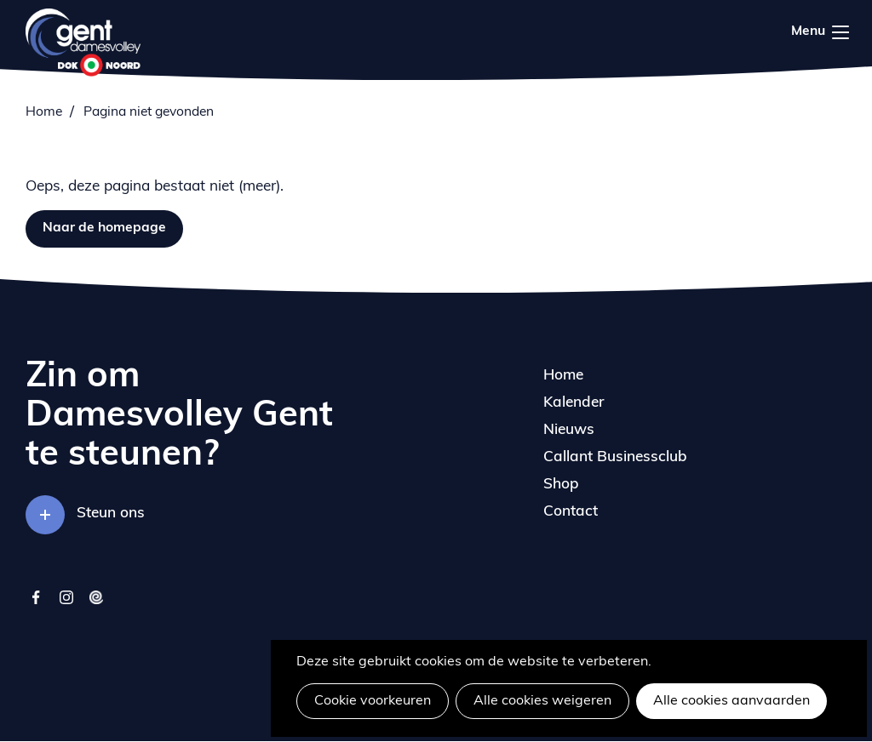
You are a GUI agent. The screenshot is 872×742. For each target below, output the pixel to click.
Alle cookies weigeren (542, 701)
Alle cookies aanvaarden (731, 701)
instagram (66, 605)
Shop (561, 484)
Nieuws (568, 430)
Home (44, 112)
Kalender (574, 403)
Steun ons (111, 513)
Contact (570, 512)
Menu (840, 32)
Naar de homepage (104, 228)
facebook (36, 605)
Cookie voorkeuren (372, 701)
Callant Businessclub (615, 457)
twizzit (95, 605)
